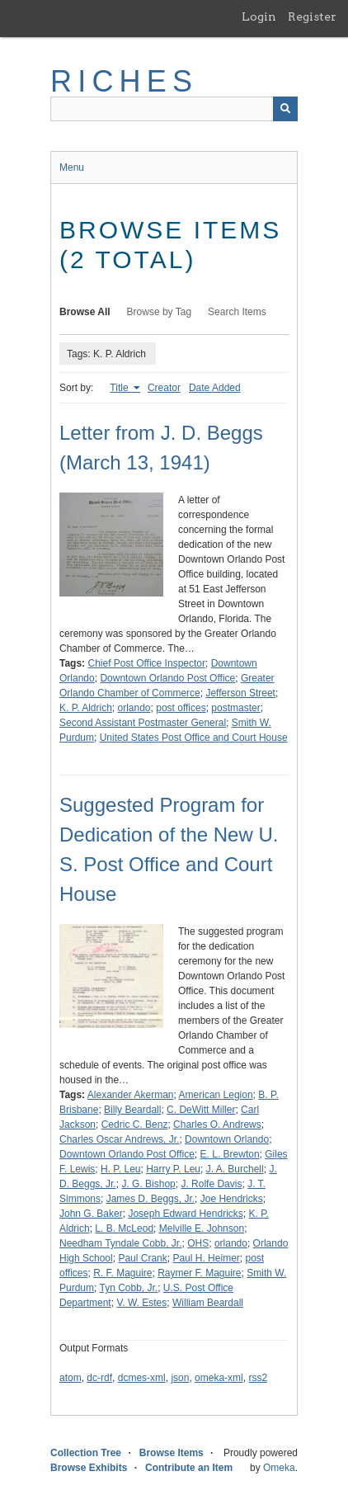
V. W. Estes (141, 1302)
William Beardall (207, 1302)
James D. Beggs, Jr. (150, 1199)
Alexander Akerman (130, 1095)
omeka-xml (219, 1378)
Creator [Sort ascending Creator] (164, 388)
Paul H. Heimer (205, 1258)
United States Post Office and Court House (194, 737)
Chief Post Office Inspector (146, 663)
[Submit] (285, 109)
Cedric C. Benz (134, 1124)
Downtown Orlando (227, 1139)
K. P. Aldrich (85, 708)
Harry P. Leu (173, 1169)
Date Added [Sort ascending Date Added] (215, 388)
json (180, 1378)
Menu (71, 167)
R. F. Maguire (122, 1273)
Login (259, 16)
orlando (134, 708)
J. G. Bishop (148, 1184)
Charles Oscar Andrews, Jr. (119, 1139)
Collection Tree (85, 1453)
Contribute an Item (189, 1467)
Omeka (279, 1467)
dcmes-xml (142, 1378)
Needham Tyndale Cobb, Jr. (120, 1243)
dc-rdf (99, 1378)
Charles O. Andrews (217, 1124)
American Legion (216, 1095)
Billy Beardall (132, 1109)
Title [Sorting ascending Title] (120, 388)
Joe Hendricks (231, 1199)
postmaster (235, 708)
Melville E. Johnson (201, 1228)
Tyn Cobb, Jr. (128, 1288)
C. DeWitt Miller (201, 1109)
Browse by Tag (159, 312)
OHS (198, 1243)
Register (312, 16)
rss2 (257, 1378)
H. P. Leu (120, 1169)
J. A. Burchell (235, 1169)
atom (70, 1378)
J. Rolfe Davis (211, 1184)
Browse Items (171, 1453)
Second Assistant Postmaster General (142, 722)
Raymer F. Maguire (199, 1273)
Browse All (85, 312)
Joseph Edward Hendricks (185, 1213)
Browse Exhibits (88, 1467)
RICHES (124, 81)
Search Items (237, 312)
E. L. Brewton (230, 1154)
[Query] (174, 109)
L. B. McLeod (124, 1228)
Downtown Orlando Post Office (167, 678)
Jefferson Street (240, 693)
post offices (180, 708)
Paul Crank (142, 1258)
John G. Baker (91, 1213)
